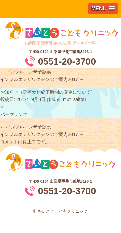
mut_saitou (74, 99)
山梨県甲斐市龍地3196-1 (71, 52)
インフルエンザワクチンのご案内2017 (42, 79)
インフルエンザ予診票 (25, 71)
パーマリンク (13, 114)
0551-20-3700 (67, 61)
